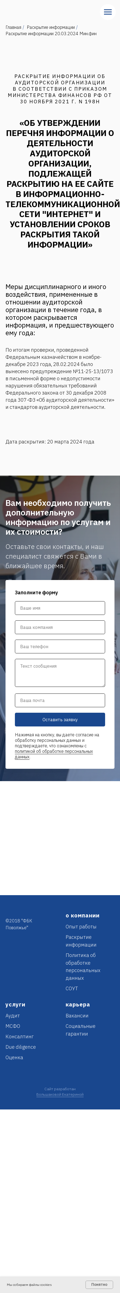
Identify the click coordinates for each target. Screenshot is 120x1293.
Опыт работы (81, 926)
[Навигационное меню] (108, 12)
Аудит (13, 1015)
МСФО (13, 1026)
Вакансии (77, 1015)
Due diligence (21, 1047)
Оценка (14, 1057)
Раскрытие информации (51, 27)
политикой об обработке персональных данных (54, 753)
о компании (83, 915)
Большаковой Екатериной (60, 1094)
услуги (15, 1004)
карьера (78, 1004)
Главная (13, 27)
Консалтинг (20, 1036)
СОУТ (72, 988)
